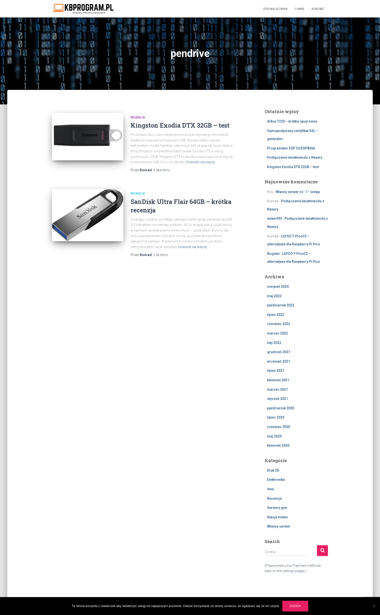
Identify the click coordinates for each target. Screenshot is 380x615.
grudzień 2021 (278, 352)
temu (161, 170)
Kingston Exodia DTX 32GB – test (180, 125)
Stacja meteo (277, 517)
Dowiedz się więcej (200, 162)
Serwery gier (277, 508)
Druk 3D (273, 470)
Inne (270, 489)
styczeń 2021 (277, 399)
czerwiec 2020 (278, 427)
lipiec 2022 (275, 315)
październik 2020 (280, 408)
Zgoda (295, 606)
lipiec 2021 (275, 371)
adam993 (274, 218)
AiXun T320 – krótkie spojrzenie (292, 121)
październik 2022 (280, 305)
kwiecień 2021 (278, 380)
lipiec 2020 (275, 417)
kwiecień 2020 (278, 445)
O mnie (299, 9)
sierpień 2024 (278, 286)
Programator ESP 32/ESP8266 (291, 148)
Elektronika (276, 480)
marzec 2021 (277, 389)
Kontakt (318, 9)
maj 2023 (274, 296)
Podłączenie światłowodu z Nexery (294, 157)
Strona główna (275, 9)
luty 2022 (274, 343)
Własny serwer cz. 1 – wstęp (298, 192)
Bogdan (273, 254)
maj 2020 (274, 436)
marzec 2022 (277, 333)
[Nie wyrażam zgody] (374, 606)
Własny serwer (278, 526)
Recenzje (138, 117)
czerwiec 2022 (278, 324)
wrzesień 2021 (278, 361)
